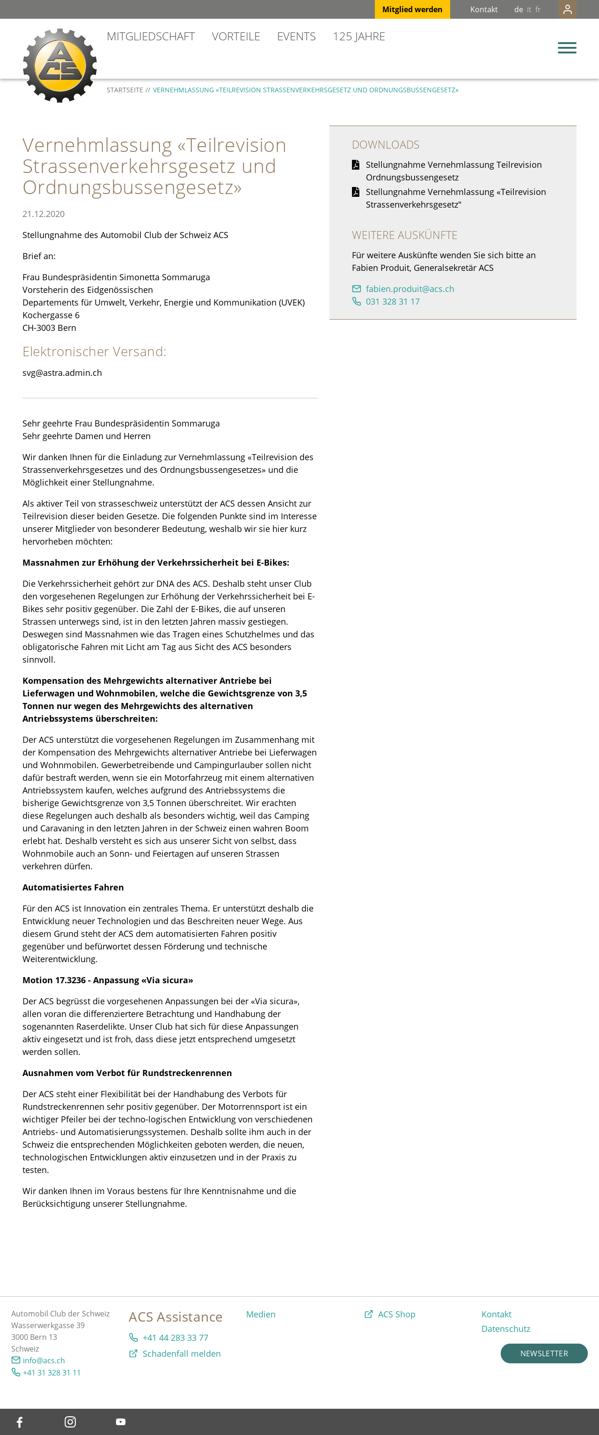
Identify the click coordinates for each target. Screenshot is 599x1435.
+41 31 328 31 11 (52, 1373)
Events (296, 36)
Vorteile (236, 36)
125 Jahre (359, 36)
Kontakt (465, 9)
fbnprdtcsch (410, 288)
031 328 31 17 (393, 301)
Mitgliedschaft (151, 36)
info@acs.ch (44, 1360)
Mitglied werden (394, 9)
